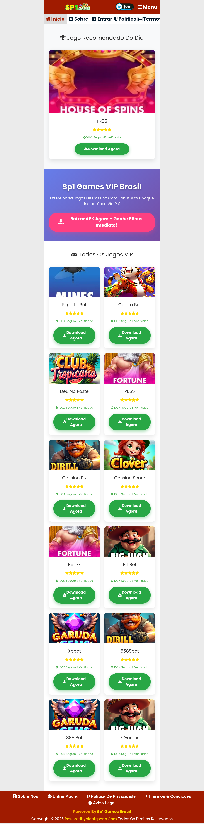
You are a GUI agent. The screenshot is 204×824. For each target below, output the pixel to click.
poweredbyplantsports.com (91, 819)
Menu (147, 6)
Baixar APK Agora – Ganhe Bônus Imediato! (100, 222)
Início (55, 19)
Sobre (78, 19)
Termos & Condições (168, 797)
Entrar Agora (62, 797)
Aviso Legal (101, 803)
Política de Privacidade (111, 797)
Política (125, 19)
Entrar (102, 19)
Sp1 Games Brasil (114, 812)
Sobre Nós (25, 797)
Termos (148, 19)
